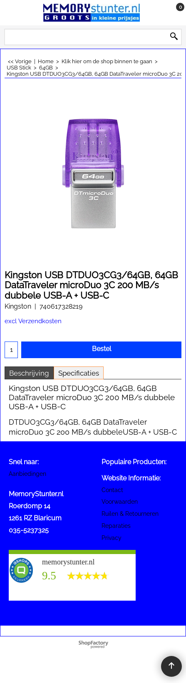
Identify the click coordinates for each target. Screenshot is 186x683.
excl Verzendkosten (33, 320)
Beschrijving (29, 373)
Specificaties (78, 373)
